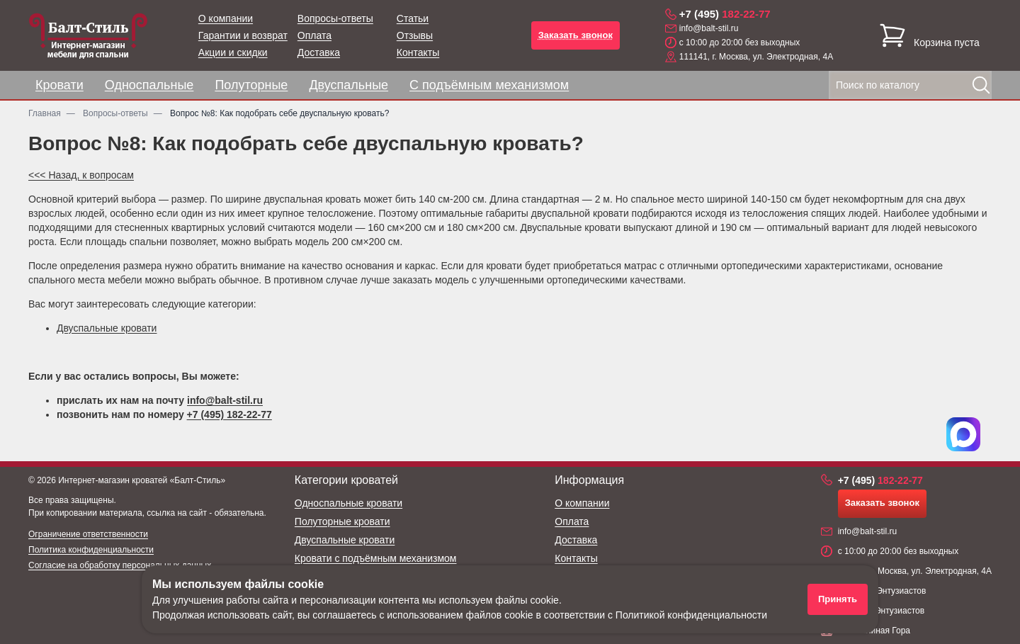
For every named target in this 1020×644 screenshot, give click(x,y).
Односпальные (149, 85)
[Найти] (981, 85)
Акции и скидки (233, 52)
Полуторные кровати (342, 521)
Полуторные (251, 85)
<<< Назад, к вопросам (81, 175)
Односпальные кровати (348, 503)
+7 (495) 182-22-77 (229, 414)
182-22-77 (725, 14)
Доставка (319, 52)
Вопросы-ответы (335, 18)
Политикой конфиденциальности (691, 615)
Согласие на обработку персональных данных (119, 565)
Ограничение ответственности (88, 534)
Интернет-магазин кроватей (112, 480)
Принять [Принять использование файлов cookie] (837, 599)
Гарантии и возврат (243, 35)
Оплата (315, 35)
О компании (225, 18)
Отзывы (415, 35)
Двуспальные (348, 85)
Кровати (59, 85)
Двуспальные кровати (107, 328)
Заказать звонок (575, 35)
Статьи (413, 18)
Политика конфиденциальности (91, 550)
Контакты (418, 52)
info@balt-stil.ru (709, 28)
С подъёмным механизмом (489, 85)
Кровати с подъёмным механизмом (376, 558)
